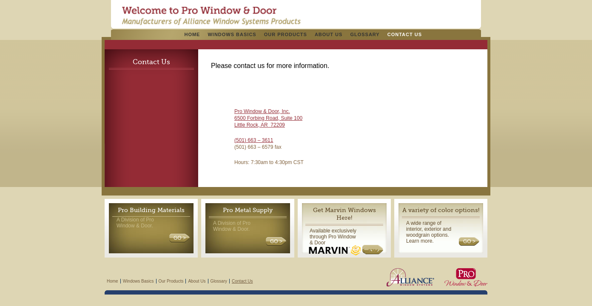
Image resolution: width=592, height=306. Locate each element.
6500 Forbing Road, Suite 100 (268, 118)
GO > (180, 238)
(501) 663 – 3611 (253, 140)
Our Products (285, 34)
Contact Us (404, 34)
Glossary (364, 34)
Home (192, 34)
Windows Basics (232, 34)
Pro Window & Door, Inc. (262, 111)
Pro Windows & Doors (211, 15)
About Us (328, 34)
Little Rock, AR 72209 (259, 125)
